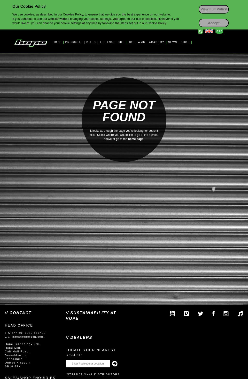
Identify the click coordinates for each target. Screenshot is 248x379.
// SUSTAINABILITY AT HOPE (91, 315)
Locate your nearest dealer (91, 352)
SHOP (185, 42)
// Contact (18, 313)
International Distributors (93, 374)
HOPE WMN (136, 42)
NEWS (172, 42)
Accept (213, 23)
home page (135, 139)
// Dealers (79, 337)
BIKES (91, 42)
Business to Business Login (219, 31)
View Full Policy (214, 9)
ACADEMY (156, 42)
